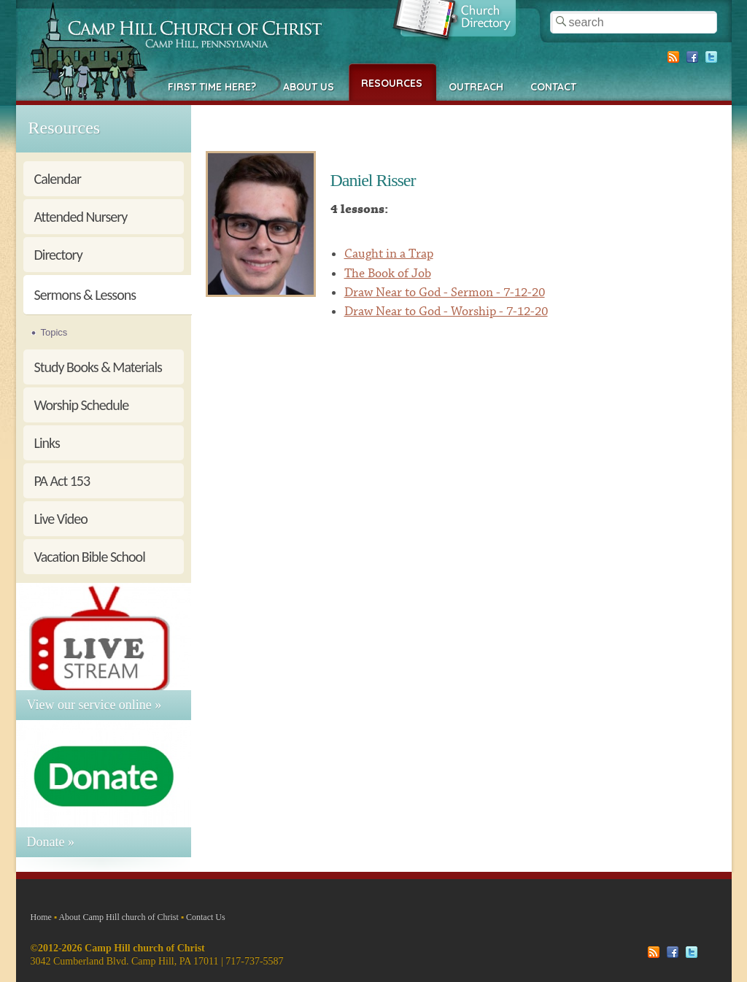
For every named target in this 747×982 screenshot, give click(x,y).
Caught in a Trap (388, 254)
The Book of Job (387, 274)
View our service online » (94, 704)
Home (41, 917)
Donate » (50, 842)
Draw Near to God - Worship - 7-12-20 (446, 312)
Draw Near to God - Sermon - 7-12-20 (444, 293)
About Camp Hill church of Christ (118, 917)
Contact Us (205, 917)
